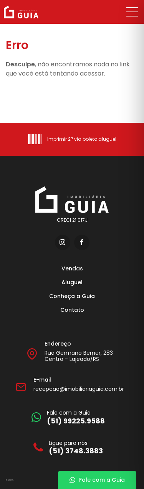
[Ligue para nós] (68, 447)
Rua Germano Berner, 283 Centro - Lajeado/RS (79, 356)
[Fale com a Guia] (68, 417)
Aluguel (72, 282)
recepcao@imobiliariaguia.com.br (78, 389)
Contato (72, 310)
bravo (9, 480)
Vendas (72, 268)
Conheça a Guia (72, 296)
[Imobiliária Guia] (30, 12)
